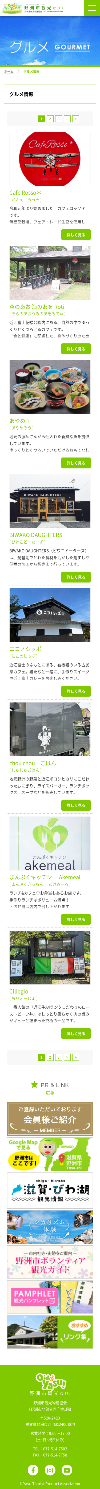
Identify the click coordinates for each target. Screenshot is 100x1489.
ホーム (9, 71)
